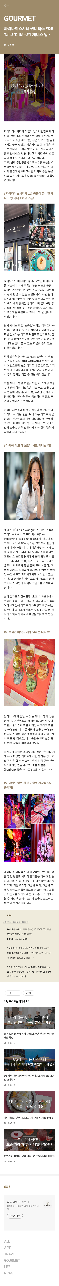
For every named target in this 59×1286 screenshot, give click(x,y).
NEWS (8, 1273)
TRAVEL (10, 1254)
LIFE (7, 1267)
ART (7, 1248)
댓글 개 (7, 1186)
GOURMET (20, 18)
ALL (7, 1241)
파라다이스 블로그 (18, 1202)
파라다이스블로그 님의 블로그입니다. (23, 1208)
